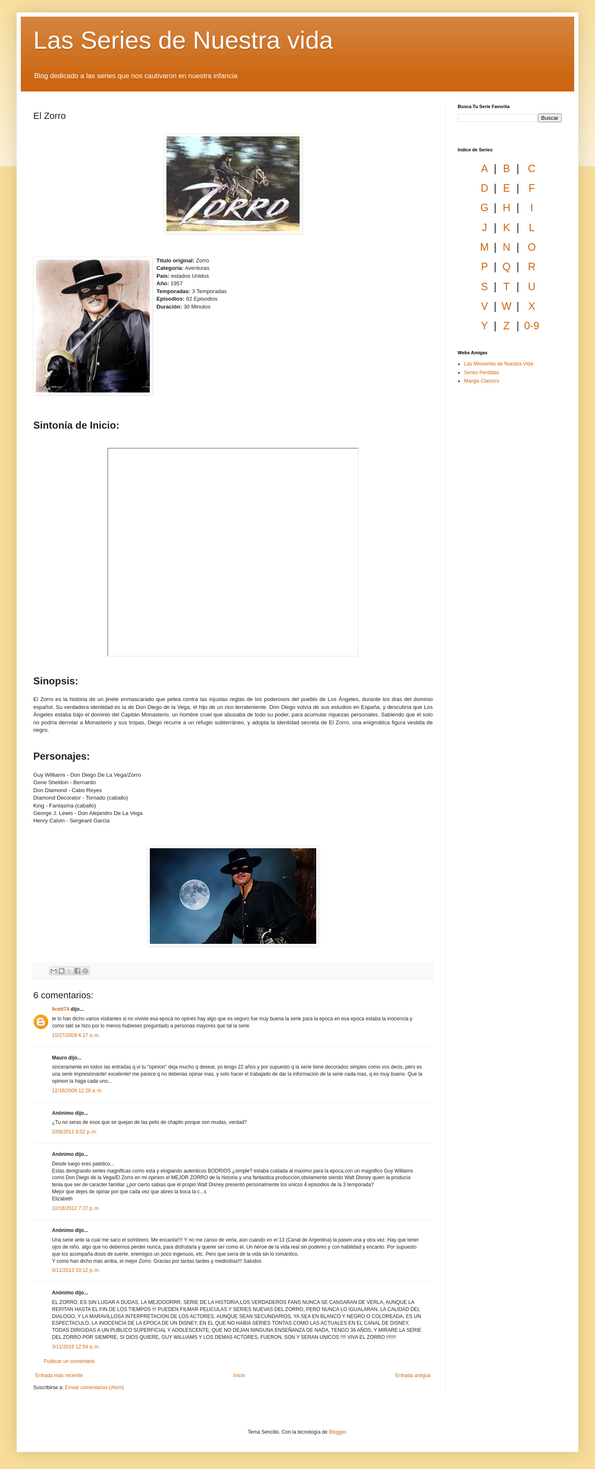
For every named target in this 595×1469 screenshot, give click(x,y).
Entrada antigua (413, 1375)
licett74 (60, 1009)
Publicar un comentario (69, 1361)
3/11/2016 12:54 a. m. (76, 1347)
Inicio (239, 1375)
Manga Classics (481, 381)
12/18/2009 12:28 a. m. (77, 1091)
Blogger (337, 1432)
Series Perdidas (481, 372)
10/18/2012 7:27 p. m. (76, 1208)
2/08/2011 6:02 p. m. (74, 1132)
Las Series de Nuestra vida (183, 40)
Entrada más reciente (59, 1375)
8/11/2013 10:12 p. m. (76, 1270)
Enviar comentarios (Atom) (94, 1387)
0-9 (531, 325)
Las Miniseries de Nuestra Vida (498, 364)
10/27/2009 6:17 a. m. (76, 1035)
